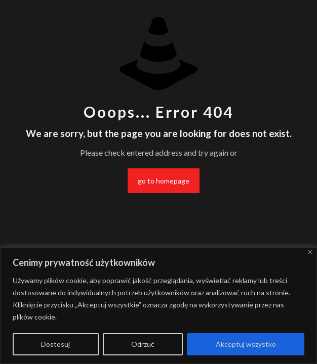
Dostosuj (55, 344)
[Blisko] (310, 252)
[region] (158, 305)
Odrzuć (142, 344)
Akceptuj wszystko (246, 344)
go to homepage (163, 180)
